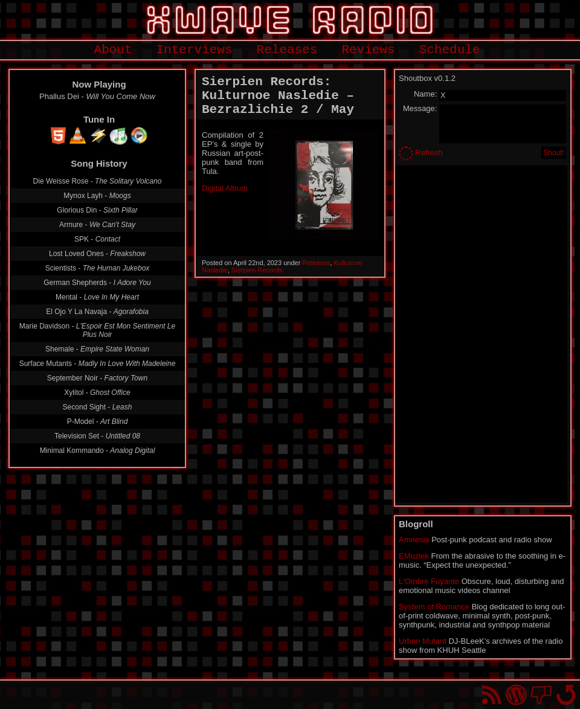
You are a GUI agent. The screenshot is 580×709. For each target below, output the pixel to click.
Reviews (368, 50)
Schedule (449, 50)
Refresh (429, 152)
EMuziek (414, 555)
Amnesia (414, 539)
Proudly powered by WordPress (516, 694)
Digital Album (225, 188)
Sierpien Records (256, 270)
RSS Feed (491, 694)
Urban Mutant (422, 641)
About (113, 50)
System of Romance (434, 606)
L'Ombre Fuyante (429, 581)
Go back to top (565, 694)
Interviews (194, 50)
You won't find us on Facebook (541, 694)
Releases (287, 50)
